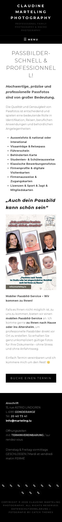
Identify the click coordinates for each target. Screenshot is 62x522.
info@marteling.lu (19, 420)
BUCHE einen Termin (31, 378)
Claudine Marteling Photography (31, 12)
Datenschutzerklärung (30, 509)
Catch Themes (42, 512)
